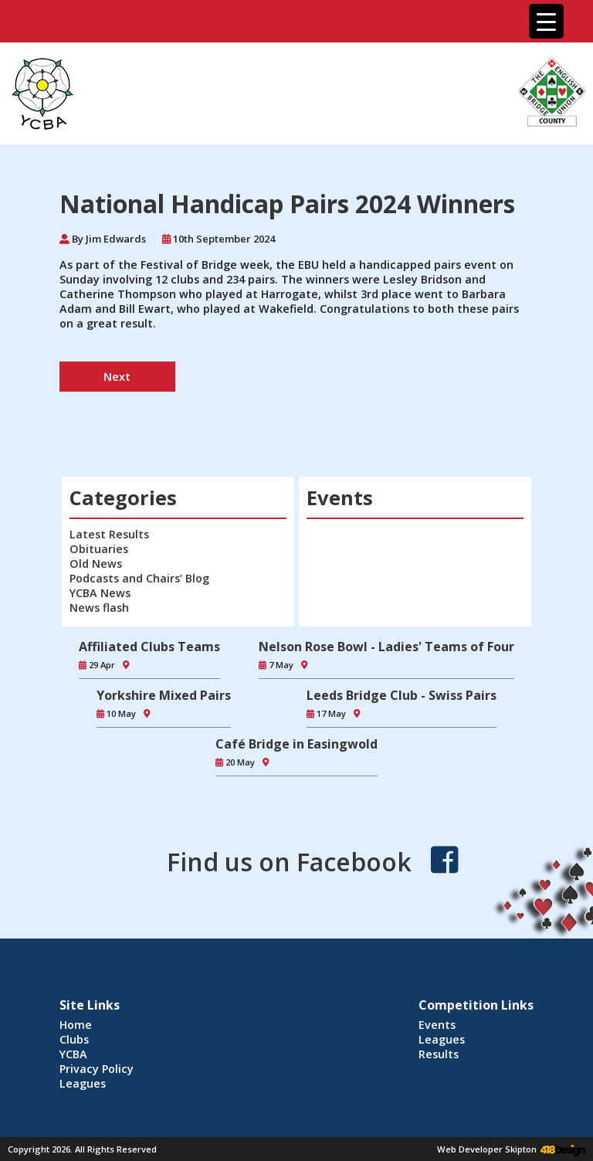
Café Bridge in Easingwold (296, 743)
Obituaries (98, 548)
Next (116, 376)
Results (438, 1054)
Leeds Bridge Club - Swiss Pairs (401, 695)
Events (437, 1024)
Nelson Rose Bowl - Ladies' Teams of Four (386, 646)
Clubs (74, 1039)
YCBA (73, 1054)
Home (75, 1024)
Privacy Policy (96, 1068)
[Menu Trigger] (546, 21)
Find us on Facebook (289, 861)
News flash (99, 607)
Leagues (82, 1083)
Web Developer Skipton (487, 1149)
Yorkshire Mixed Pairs (164, 695)
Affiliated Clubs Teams (149, 646)
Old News (95, 563)
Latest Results (109, 534)
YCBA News (99, 593)
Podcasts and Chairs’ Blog (139, 578)
